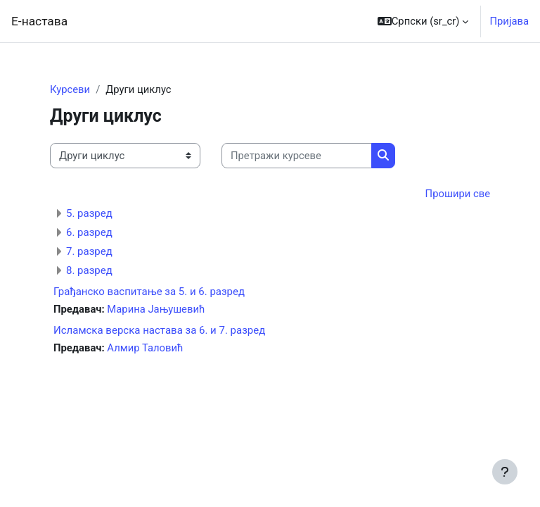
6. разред (89, 232)
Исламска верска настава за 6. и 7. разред (159, 330)
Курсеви (70, 89)
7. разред (89, 251)
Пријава (509, 21)
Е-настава (39, 21)
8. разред (89, 270)
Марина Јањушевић (156, 309)
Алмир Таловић (145, 348)
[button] (423, 21)
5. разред (89, 213)
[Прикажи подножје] (505, 471)
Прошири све (457, 193)
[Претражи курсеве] (296, 155)
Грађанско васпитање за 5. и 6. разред (149, 291)
